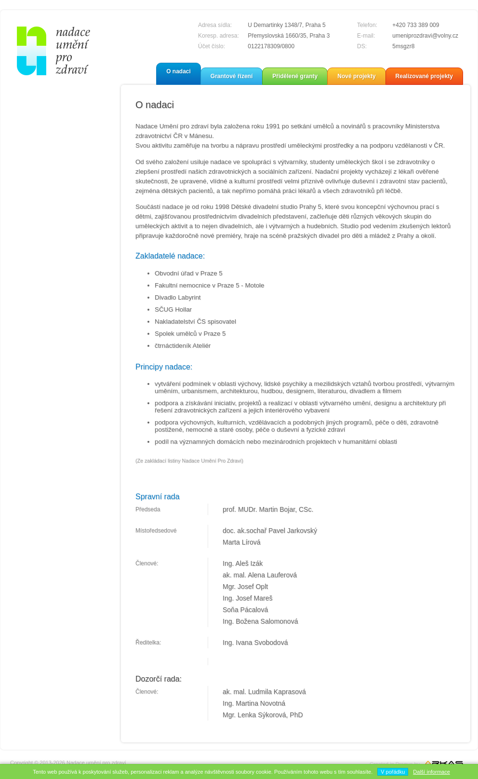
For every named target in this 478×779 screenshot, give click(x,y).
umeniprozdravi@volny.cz (425, 35)
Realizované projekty (424, 76)
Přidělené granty (295, 76)
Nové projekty (356, 76)
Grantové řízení (231, 76)
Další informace (431, 772)
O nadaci (178, 71)
